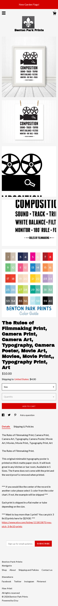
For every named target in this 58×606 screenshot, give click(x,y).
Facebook (7, 581)
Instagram (29, 581)
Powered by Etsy (10, 600)
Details (6, 426)
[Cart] (54, 13)
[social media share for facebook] (3, 415)
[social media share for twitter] (9, 415)
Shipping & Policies (24, 426)
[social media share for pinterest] (15, 415)
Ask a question (27, 415)
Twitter (18, 581)
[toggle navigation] (4, 13)
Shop (4, 570)
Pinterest (41, 581)
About (13, 570)
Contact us (47, 570)
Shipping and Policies (29, 570)
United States (21, 379)
